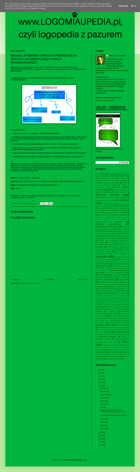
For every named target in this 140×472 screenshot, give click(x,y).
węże (125, 330)
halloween (125, 213)
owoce (98, 273)
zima (104, 354)
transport (112, 316)
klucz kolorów (102, 238)
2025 (100, 373)
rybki (116, 293)
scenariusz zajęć (100, 298)
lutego (102, 425)
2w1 (97, 174)
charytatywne (100, 180)
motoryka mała (103, 266)
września (103, 398)
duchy (114, 203)
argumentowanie (101, 176)
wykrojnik (116, 339)
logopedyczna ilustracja (122, 257)
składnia (116, 298)
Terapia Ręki (112, 314)
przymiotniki (118, 286)
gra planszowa (107, 210)
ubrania (101, 320)
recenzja (117, 289)
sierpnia (103, 401)
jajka (97, 229)
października (105, 395)
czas (124, 183)
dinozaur (108, 200)
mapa (99, 261)
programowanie (100, 284)
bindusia (115, 178)
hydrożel (98, 217)
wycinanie (126, 334)
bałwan (98, 178)
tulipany (98, 318)
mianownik (116, 261)
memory (107, 261)
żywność (119, 359)
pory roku (124, 279)
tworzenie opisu (108, 318)
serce (109, 298)
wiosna (107, 332)
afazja (119, 174)
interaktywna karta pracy (107, 226)
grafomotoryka (122, 210)
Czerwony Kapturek (102, 185)
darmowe (123, 192)
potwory (102, 282)
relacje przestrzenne (102, 291)
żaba (104, 359)
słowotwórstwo (100, 300)
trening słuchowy (122, 316)
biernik (106, 178)
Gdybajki (124, 208)
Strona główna (49, 279)
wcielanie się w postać (105, 330)
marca (102, 422)
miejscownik (99, 263)
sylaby (112, 304)
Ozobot (106, 273)
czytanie (114, 185)
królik (108, 247)
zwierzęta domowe (113, 356)
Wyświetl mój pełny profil (104, 101)
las (104, 251)
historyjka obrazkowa (119, 215)
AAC (103, 174)
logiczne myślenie (119, 254)
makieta (127, 259)
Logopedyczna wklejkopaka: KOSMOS (113, 415)
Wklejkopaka (120, 332)
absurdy (110, 174)
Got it (133, 6)
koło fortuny (125, 238)
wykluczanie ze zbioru (103, 339)
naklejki (117, 268)
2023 (100, 379)
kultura (124, 249)
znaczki (113, 354)
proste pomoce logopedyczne (117, 284)
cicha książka (111, 180)
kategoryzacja (107, 235)
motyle (115, 266)
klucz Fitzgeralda (124, 235)
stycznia (103, 428)
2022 (100, 382)
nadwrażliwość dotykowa (104, 268)
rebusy (108, 289)
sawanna (124, 295)
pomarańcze (125, 275)
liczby (117, 251)
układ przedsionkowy (114, 322)
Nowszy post (16, 279)
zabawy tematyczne (119, 345)
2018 (100, 439)
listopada (103, 391)
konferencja (111, 242)
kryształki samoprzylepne (103, 249)
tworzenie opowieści (122, 318)
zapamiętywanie (103, 352)
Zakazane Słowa (124, 350)
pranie (125, 282)
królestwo (99, 247)
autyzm (122, 176)
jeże (121, 229)
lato (109, 251)
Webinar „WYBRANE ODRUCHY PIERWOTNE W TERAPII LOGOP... (113, 411)
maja (102, 407)
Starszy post (82, 279)
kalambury (124, 231)
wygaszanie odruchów (107, 337)
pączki (120, 273)
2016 (100, 445)
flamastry (119, 206)
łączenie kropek (102, 259)
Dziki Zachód (99, 206)
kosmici (126, 242)
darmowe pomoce (107, 194)
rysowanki (105, 295)
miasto (124, 261)
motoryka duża (124, 264)
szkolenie (99, 307)
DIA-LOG (107, 197)
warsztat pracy (115, 327)
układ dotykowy (115, 320)
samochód (115, 295)
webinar (117, 330)
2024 (100, 376)
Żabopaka (111, 359)
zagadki (105, 350)
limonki (125, 251)
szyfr (107, 307)
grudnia (103, 388)
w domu (125, 325)
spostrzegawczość (107, 302)
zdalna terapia (115, 352)
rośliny (123, 291)
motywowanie (123, 266)
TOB (104, 316)
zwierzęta (99, 356)
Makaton (119, 259)
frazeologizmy (115, 208)
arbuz (125, 174)
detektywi (99, 197)
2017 (100, 442)
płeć (100, 275)
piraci (127, 273)
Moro (114, 263)
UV (118, 325)
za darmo (123, 341)
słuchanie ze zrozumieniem (117, 300)
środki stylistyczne (116, 307)
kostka (110, 244)
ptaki (125, 286)
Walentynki (103, 327)
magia (111, 259)
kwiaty (97, 251)
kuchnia (115, 249)
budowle (124, 178)
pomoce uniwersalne (105, 279)
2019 (100, 436)
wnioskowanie (100, 334)
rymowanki (123, 293)
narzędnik (124, 268)
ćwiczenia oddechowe (120, 190)
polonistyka (115, 275)
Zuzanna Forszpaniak (117, 56)
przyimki (109, 286)
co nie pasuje (122, 180)
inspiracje (118, 222)
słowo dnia (124, 298)
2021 (100, 386)
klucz (115, 235)
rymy (97, 295)
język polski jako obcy (110, 231)
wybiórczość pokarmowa (113, 334)
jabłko (125, 226)
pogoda (106, 275)
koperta (120, 242)
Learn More (123, 6)
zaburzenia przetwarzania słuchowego (107, 347)
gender (98, 210)
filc (112, 206)
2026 (100, 370)
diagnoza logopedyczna (121, 197)
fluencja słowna (103, 208)
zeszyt (97, 354)
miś (107, 264)
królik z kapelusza (120, 247)
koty (117, 244)
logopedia (101, 256)
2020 (100, 432)
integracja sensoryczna (108, 224)
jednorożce (105, 229)
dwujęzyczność (123, 203)
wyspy (110, 342)
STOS (97, 304)
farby (106, 206)
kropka (125, 244)
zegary (125, 352)
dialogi (100, 200)
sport (97, 302)
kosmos (101, 245)
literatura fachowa (102, 254)
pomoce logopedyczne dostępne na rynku (112, 277)
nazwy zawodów (101, 270)
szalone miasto (122, 304)
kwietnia (103, 419)
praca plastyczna (113, 282)
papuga (113, 273)
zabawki (105, 345)
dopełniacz (105, 203)
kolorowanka (114, 238)
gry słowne (109, 212)
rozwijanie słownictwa (103, 293)
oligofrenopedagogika (117, 270)
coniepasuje (99, 183)
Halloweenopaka (104, 215)
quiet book (99, 289)
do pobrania (122, 200)
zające (114, 350)
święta (104, 309)
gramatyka (99, 212)
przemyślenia (100, 286)
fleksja (127, 206)
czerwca (103, 404)
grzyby (117, 212)
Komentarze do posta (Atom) (30, 283)
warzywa (126, 327)
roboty (115, 291)
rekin (125, 289)
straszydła (105, 304)
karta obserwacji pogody (113, 233)
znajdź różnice (122, 354)
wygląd (124, 336)
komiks (101, 240)
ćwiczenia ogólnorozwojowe (105, 192)
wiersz (98, 332)
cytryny (109, 183)
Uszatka (124, 322)
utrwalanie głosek (103, 325)
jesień (113, 229)
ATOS (112, 176)
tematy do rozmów (115, 309)
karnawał (98, 233)
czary (117, 183)
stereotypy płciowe (121, 302)
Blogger (85, 460)
